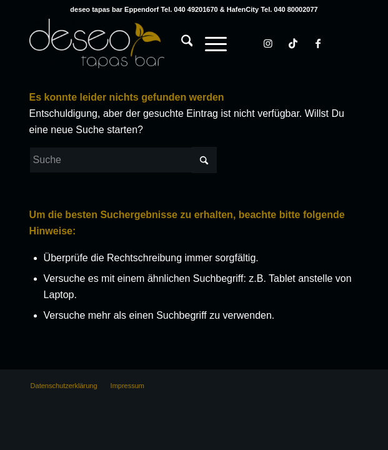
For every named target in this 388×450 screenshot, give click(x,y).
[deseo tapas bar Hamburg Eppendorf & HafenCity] (161, 43)
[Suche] (181, 43)
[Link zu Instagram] (268, 43)
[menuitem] (181, 30)
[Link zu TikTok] (293, 43)
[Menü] (209, 43)
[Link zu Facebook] (318, 43)
